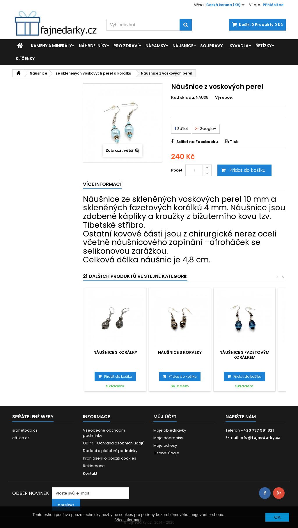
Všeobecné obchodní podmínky (104, 433)
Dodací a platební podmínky (110, 450)
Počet (176, 170)
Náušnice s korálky (115, 352)
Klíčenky (25, 58)
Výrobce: (224, 97)
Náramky (156, 46)
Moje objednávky (169, 430)
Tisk (234, 141)
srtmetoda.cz (25, 430)
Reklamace (94, 466)
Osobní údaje (166, 453)
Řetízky (264, 46)
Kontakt (90, 473)
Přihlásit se (273, 4)
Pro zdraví (126, 46)
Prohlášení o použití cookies (109, 458)
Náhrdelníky (93, 46)
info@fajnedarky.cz (260, 437)
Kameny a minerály (51, 46)
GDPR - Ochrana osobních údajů (113, 443)
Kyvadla (239, 46)
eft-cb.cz (20, 438)
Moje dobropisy (168, 438)
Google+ (206, 128)
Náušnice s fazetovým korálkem (244, 354)
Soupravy (211, 46)
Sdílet (181, 128)
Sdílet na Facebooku (197, 141)
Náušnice (183, 46)
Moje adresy (165, 445)
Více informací (128, 520)
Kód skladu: (183, 97)
